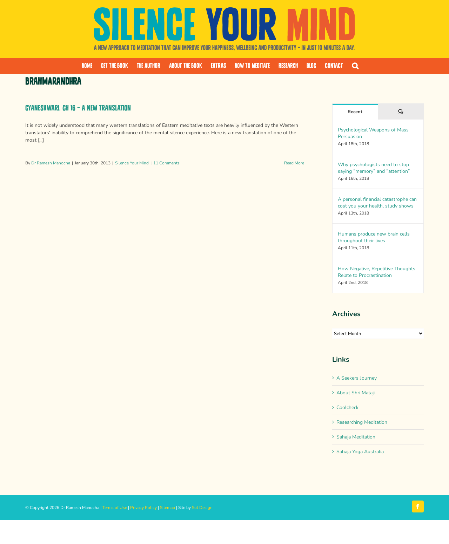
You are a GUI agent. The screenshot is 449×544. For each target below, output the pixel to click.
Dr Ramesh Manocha (50, 163)
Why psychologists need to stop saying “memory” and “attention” (374, 168)
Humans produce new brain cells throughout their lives (374, 237)
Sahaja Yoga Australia (360, 451)
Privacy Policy (143, 507)
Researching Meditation (361, 422)
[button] (355, 66)
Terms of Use (114, 507)
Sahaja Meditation (355, 437)
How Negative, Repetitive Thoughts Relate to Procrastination (376, 272)
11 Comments (166, 163)
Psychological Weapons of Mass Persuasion (373, 133)
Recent (355, 112)
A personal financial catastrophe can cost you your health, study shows (377, 202)
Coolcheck (347, 407)
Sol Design (202, 507)
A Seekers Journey (356, 378)
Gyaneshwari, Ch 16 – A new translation (78, 108)
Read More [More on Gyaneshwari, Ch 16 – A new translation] (294, 163)
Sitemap (167, 507)
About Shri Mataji (355, 392)
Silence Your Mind (132, 163)
